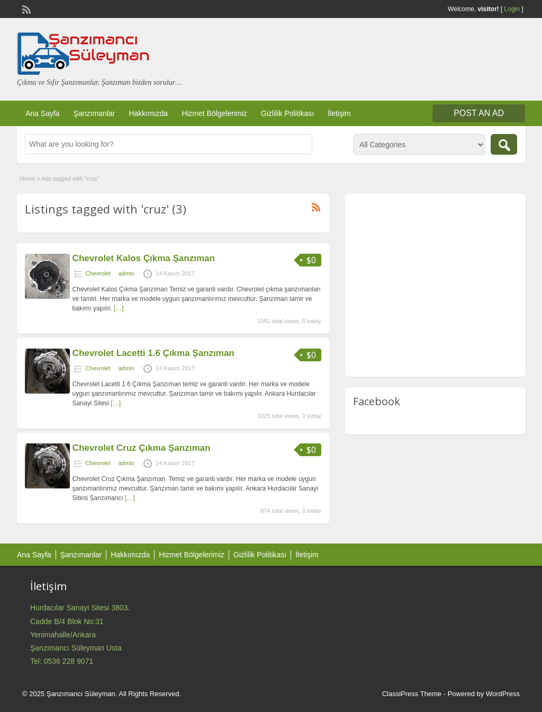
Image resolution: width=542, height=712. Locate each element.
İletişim (339, 113)
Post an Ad (479, 113)
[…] (119, 308)
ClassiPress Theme (411, 694)
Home (27, 178)
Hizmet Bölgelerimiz (214, 113)
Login (512, 9)
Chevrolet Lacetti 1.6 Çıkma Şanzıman (153, 353)
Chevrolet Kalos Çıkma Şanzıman (144, 258)
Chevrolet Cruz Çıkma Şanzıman (142, 448)
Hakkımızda (148, 113)
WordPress (503, 694)
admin (126, 273)
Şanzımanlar (94, 113)
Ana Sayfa (42, 113)
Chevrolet (98, 273)
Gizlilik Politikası (287, 113)
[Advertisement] (435, 287)
